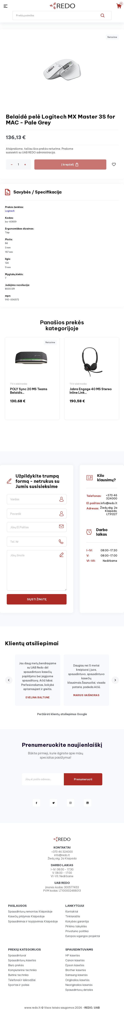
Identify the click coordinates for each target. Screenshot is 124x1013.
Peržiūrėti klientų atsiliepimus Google (62, 714)
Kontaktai (71, 911)
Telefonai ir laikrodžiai (21, 980)
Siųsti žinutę (36, 599)
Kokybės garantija (77, 921)
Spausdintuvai (17, 955)
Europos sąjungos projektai (82, 936)
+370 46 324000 (111, 497)
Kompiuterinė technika (22, 970)
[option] (32, 378)
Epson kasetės (74, 965)
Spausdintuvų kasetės (22, 960)
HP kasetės (72, 955)
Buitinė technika (18, 975)
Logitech (9, 210)
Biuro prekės (16, 965)
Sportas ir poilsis (18, 985)
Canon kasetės (75, 960)
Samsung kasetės (76, 975)
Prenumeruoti (83, 779)
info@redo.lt (109, 503)
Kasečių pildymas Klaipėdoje (26, 916)
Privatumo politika (76, 931)
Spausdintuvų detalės (79, 989)
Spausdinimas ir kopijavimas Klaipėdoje (33, 921)
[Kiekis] (18, 164)
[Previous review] (8, 680)
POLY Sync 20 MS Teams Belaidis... (28, 391)
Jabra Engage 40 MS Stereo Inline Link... (91, 391)
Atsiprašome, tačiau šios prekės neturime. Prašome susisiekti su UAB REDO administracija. (39, 150)
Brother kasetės (75, 970)
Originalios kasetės (77, 980)
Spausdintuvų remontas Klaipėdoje (30, 911)
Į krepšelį (67, 164)
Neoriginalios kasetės (78, 985)
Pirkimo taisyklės (76, 926)
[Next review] (115, 680)
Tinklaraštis (72, 916)
